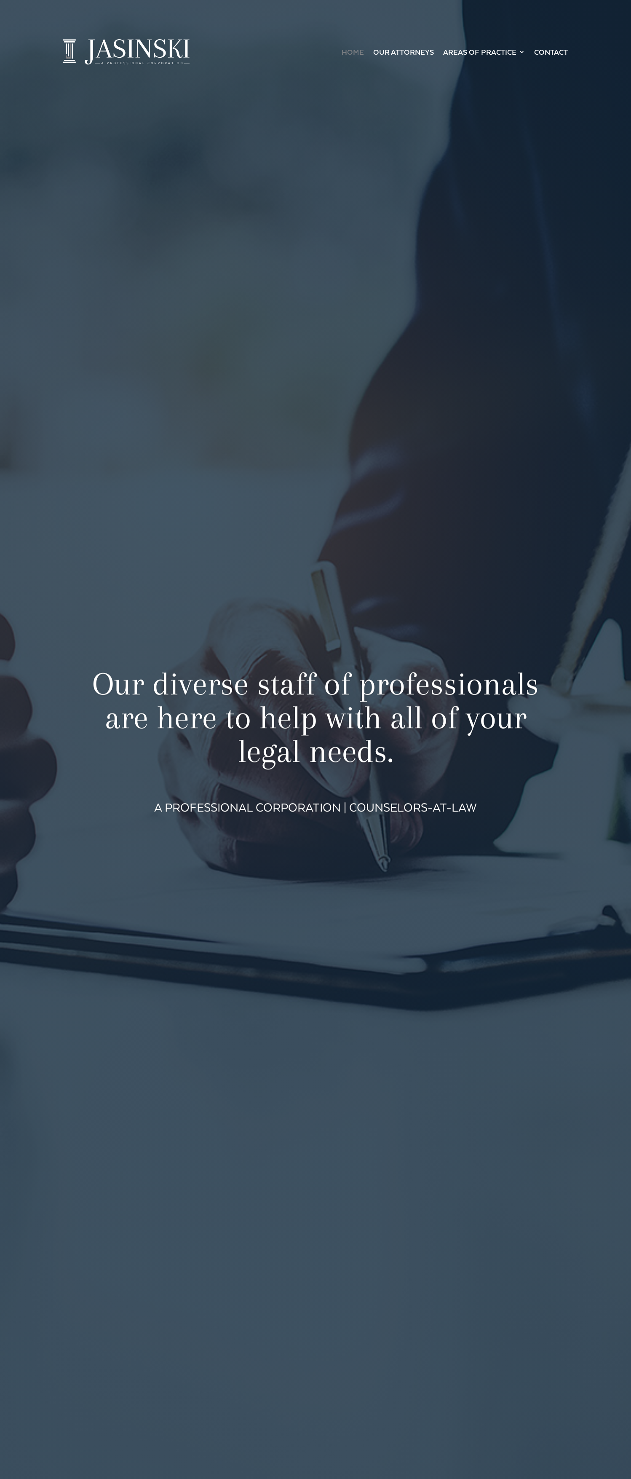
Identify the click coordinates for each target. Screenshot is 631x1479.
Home (353, 52)
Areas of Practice (479, 52)
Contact (551, 52)
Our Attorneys (403, 52)
